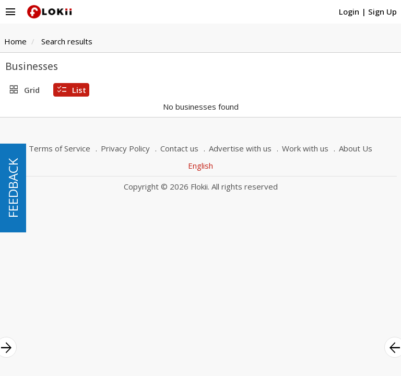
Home (15, 41)
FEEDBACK (12, 188)
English (200, 165)
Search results (66, 41)
